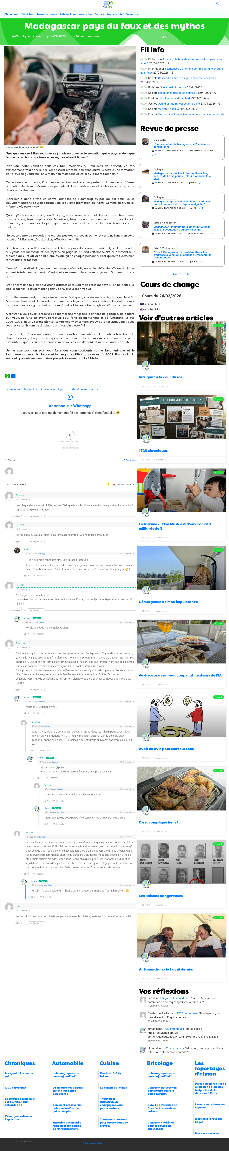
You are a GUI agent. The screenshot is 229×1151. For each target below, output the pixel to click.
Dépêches (27, 14)
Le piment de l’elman (113, 1087)
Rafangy (42, 553)
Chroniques (11, 14)
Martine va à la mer (208, 1133)
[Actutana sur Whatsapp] (70, 397)
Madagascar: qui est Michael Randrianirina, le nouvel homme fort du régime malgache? (181, 203)
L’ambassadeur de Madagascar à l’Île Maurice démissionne (181, 145)
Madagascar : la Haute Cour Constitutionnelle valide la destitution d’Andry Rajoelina (181, 228)
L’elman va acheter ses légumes (210, 1106)
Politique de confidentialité (92, 1143)
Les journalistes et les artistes (176, 92)
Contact (99, 14)
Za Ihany (61, 812)
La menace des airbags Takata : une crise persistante (68, 1091)
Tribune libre (68, 14)
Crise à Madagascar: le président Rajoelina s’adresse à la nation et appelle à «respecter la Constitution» (182, 255)
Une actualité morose (173, 87)
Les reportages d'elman (210, 1068)
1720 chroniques (153, 451)
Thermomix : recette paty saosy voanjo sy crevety (114, 1122)
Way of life (85, 14)
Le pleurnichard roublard (175, 98)
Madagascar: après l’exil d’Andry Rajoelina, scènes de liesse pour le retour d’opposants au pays (182, 176)
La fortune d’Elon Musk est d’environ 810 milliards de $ (20, 1102)
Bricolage (160, 1063)
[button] (181, 274)
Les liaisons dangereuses (161, 896)
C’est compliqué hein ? (158, 822)
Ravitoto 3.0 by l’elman (110, 1075)
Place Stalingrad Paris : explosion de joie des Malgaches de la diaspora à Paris (210, 1088)
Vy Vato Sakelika (168, 109)
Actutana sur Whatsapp (70, 406)
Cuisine (109, 1063)
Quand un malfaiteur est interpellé (179, 103)
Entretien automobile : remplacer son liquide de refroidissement (68, 1126)
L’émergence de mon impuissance (168, 602)
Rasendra (42, 701)
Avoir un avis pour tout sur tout (166, 749)
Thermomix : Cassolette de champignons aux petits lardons (111, 1103)
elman (27, 618)
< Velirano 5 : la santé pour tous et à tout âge (35, 389)
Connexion (132, 14)
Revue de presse (47, 14)
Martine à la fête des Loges (209, 1120)
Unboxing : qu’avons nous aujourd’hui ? (66, 1075)
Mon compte (115, 14)
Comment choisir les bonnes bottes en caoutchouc (161, 1126)
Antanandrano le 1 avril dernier (166, 969)
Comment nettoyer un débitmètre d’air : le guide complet (67, 1108)
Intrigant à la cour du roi (160, 377)
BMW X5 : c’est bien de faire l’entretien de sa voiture (162, 1108)
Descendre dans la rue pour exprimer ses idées (187, 78)
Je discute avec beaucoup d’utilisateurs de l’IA (180, 675)
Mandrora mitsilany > (85, 389)
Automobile (67, 1063)
